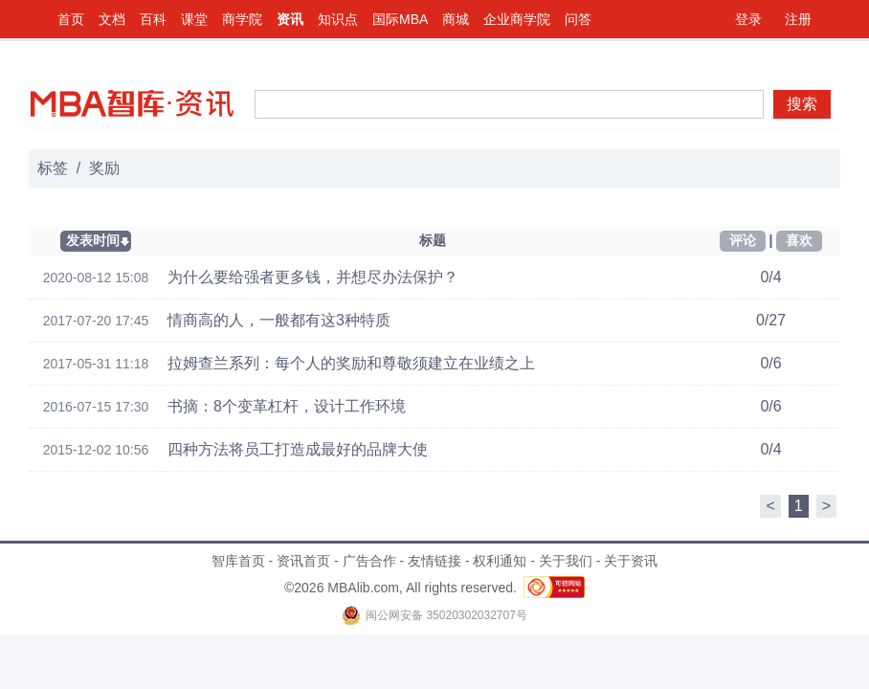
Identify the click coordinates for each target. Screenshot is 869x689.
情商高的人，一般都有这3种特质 (278, 320)
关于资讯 (630, 560)
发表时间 (93, 240)
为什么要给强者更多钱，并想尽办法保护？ (312, 277)
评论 (742, 240)
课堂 (194, 19)
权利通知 (499, 560)
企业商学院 (516, 19)
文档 (112, 19)
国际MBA (400, 19)
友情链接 (434, 560)
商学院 (242, 19)
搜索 (802, 104)
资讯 (290, 19)
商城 (455, 19)
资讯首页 (303, 560)
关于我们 (565, 560)
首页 (70, 19)
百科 (153, 19)
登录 (748, 19)
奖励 (104, 168)
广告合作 (369, 560)
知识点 (338, 19)
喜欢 (799, 240)
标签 (52, 168)
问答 (578, 19)
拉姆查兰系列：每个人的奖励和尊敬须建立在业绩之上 (351, 363)
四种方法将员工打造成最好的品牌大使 (297, 449)
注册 (798, 19)
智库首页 (238, 560)
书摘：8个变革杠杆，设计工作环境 (286, 406)
